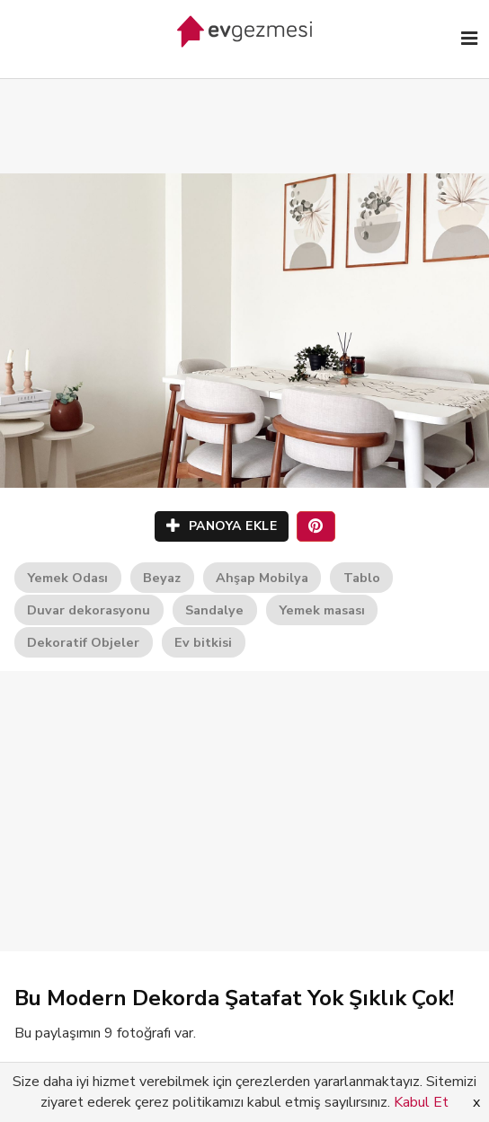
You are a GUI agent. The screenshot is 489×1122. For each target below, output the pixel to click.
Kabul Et (421, 1102)
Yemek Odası (67, 578)
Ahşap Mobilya (262, 578)
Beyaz (162, 578)
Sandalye (214, 610)
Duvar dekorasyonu (88, 610)
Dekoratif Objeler (83, 642)
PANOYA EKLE (222, 525)
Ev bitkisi (203, 642)
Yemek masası (322, 610)
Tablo (361, 578)
